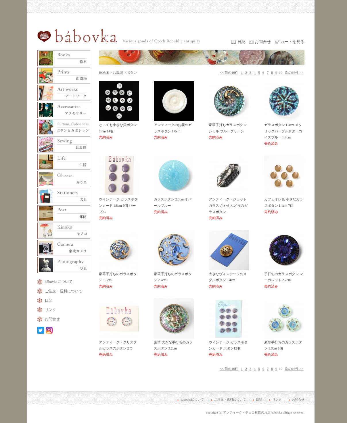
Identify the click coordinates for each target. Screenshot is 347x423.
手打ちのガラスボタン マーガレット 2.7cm (284, 278)
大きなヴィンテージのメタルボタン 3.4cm (229, 278)
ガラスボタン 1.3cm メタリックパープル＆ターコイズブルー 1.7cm (284, 132)
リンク (50, 310)
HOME (104, 73)
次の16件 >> (294, 73)
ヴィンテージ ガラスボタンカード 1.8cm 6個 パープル (119, 206)
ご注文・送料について (63, 291)
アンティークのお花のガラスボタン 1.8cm (174, 129)
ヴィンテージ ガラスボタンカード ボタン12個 (229, 346)
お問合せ (263, 42)
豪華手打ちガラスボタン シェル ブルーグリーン (229, 129)
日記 (241, 42)
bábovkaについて (58, 281)
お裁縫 (118, 73)
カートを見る (292, 42)
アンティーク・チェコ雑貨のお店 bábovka (252, 412)
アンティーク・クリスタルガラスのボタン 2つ (119, 346)
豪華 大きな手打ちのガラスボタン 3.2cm (174, 346)
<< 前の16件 (229, 73)
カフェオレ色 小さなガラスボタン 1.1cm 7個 (284, 203)
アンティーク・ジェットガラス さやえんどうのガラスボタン (229, 206)
